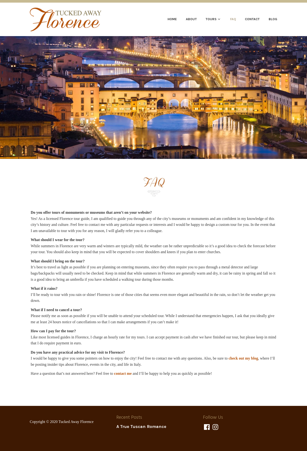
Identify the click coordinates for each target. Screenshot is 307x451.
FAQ (233, 19)
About (191, 19)
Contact (252, 19)
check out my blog (243, 358)
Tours (211, 19)
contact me (123, 373)
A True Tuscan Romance (141, 426)
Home (172, 19)
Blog (273, 19)
